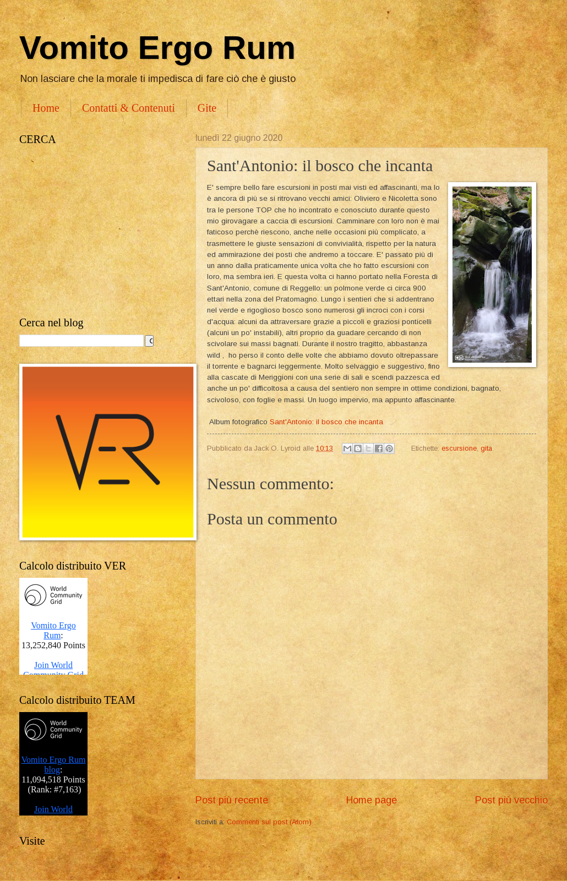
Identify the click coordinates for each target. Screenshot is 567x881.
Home (45, 108)
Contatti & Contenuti (128, 108)
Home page (371, 800)
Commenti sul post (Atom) (269, 822)
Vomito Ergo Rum (157, 47)
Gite (207, 108)
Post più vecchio (511, 800)
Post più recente (231, 800)
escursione (459, 448)
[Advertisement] (96, 231)
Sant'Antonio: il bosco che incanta (326, 422)
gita (486, 448)
